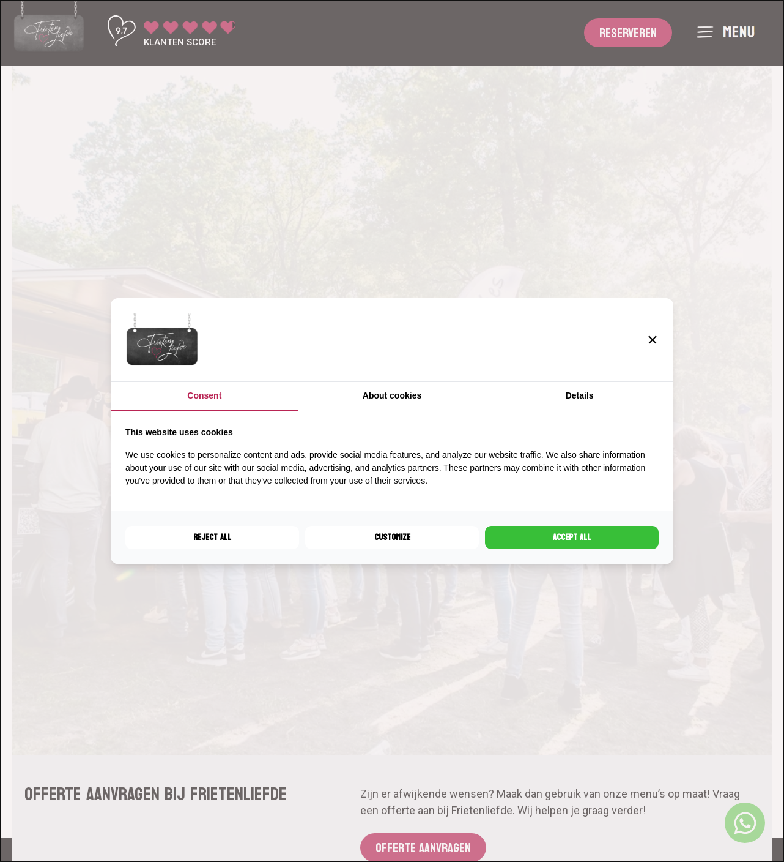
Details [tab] (580, 395)
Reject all (212, 537)
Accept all (572, 537)
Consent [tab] (204, 395)
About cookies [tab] (392, 395)
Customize (392, 537)
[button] (652, 340)
